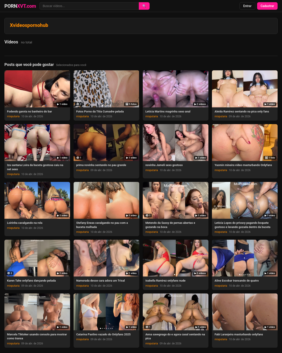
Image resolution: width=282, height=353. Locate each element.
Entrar (247, 6)
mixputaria (13, 116)
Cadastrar (267, 6)
